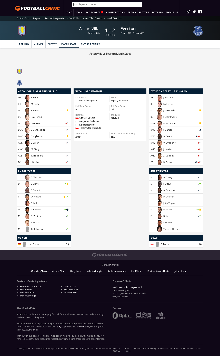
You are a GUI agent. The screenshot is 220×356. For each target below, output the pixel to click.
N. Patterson (169, 123)
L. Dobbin (167, 222)
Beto (165, 216)
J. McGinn (35, 123)
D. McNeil (167, 209)
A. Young (167, 177)
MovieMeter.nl (71, 289)
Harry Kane (75, 271)
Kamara (91, 33)
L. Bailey (35, 142)
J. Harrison (168, 149)
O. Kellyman (37, 228)
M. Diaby (35, 149)
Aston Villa (89, 28)
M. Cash (35, 103)
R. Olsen (35, 97)
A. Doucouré (169, 190)
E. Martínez (36, 177)
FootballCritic (23, 314)
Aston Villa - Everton (92, 18)
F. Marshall (36, 222)
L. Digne (34, 183)
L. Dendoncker (38, 129)
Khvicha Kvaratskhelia (158, 271)
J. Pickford (168, 97)
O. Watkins (36, 196)
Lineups (38, 44)
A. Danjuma (168, 155)
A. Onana (167, 136)
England (37, 18)
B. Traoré (35, 190)
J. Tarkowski (169, 110)
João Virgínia (169, 203)
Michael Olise (58, 271)
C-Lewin (137, 33)
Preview (24, 44)
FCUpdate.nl (26, 289)
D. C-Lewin (168, 162)
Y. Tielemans (37, 155)
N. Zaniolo (36, 216)
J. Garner (167, 129)
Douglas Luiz (37, 136)
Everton (128, 28)
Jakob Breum (181, 271)
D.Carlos (35, 203)
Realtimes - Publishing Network (127, 287)
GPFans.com (70, 286)
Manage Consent (110, 264)
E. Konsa (35, 110)
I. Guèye (167, 183)
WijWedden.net (27, 292)
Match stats (68, 44)
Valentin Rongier (95, 271)
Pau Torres (36, 116)
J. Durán (34, 162)
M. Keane (168, 103)
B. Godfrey (168, 196)
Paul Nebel (136, 271)
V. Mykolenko (169, 142)
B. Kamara (36, 209)
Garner (124, 33)
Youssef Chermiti (171, 228)
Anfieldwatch (70, 292)
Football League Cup (55, 18)
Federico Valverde (117, 271)
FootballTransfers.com (31, 286)
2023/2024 (74, 18)
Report (52, 44)
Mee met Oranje (28, 295)
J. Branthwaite (170, 116)
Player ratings (90, 44)
